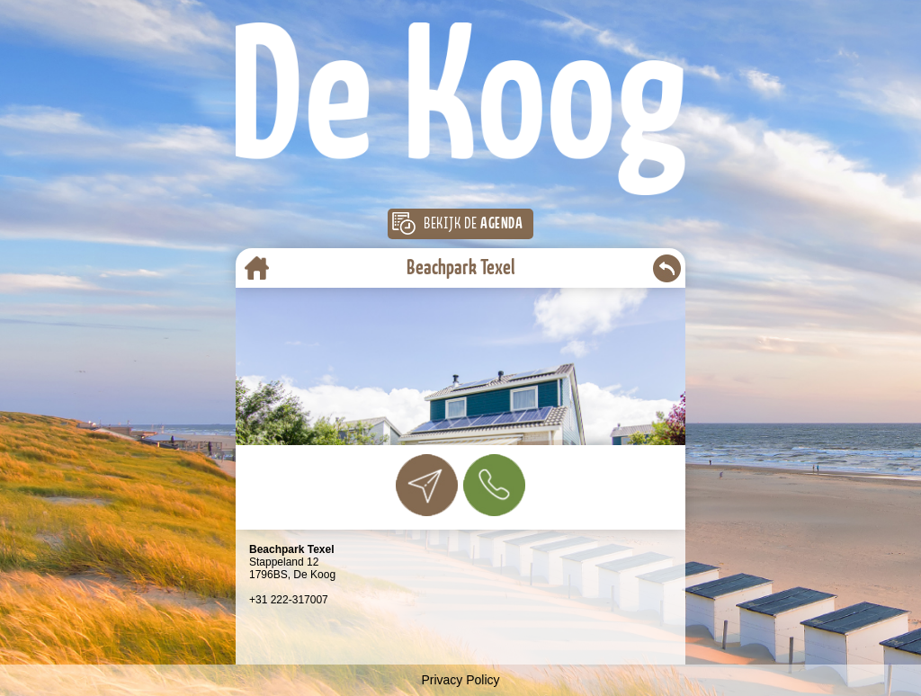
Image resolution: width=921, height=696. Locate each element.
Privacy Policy (460, 680)
